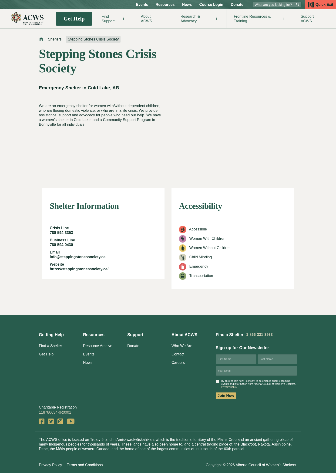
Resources (165, 5)
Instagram (60, 421)
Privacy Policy (50, 465)
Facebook (41, 421)
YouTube (70, 421)
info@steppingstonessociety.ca (77, 257)
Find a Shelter (50, 346)
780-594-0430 (61, 245)
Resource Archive (97, 346)
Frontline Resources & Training (260, 18)
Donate (237, 5)
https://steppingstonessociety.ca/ (79, 269)
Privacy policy (229, 386)
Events (142, 5)
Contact (177, 354)
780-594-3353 (61, 233)
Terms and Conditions (85, 465)
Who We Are (181, 346)
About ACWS (153, 18)
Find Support (114, 18)
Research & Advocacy (200, 18)
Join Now (226, 396)
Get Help (74, 19)
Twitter (51, 421)
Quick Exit (320, 4)
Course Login (211, 5)
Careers (178, 363)
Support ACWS (314, 18)
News (187, 5)
